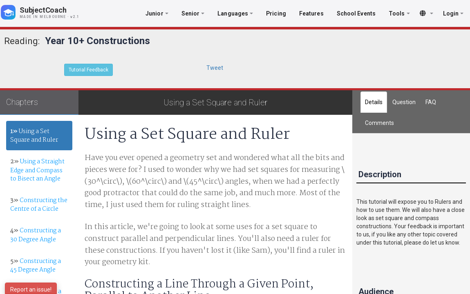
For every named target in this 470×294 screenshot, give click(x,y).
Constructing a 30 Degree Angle (35, 235)
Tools (399, 13)
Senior (193, 13)
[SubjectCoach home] (47, 12)
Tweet (214, 68)
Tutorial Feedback (88, 70)
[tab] (379, 123)
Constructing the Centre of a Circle (38, 205)
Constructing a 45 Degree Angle (35, 265)
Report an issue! (30, 289)
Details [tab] (374, 102)
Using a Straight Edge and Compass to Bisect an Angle (37, 170)
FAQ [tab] (430, 102)
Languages (235, 13)
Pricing (276, 13)
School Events (356, 13)
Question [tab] (404, 102)
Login (453, 13)
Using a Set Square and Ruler (34, 136)
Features (311, 13)
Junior (156, 13)
